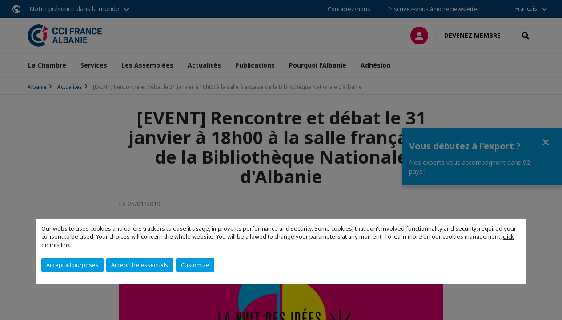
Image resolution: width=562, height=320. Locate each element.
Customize (195, 265)
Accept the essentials (139, 265)
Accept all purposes (72, 265)
